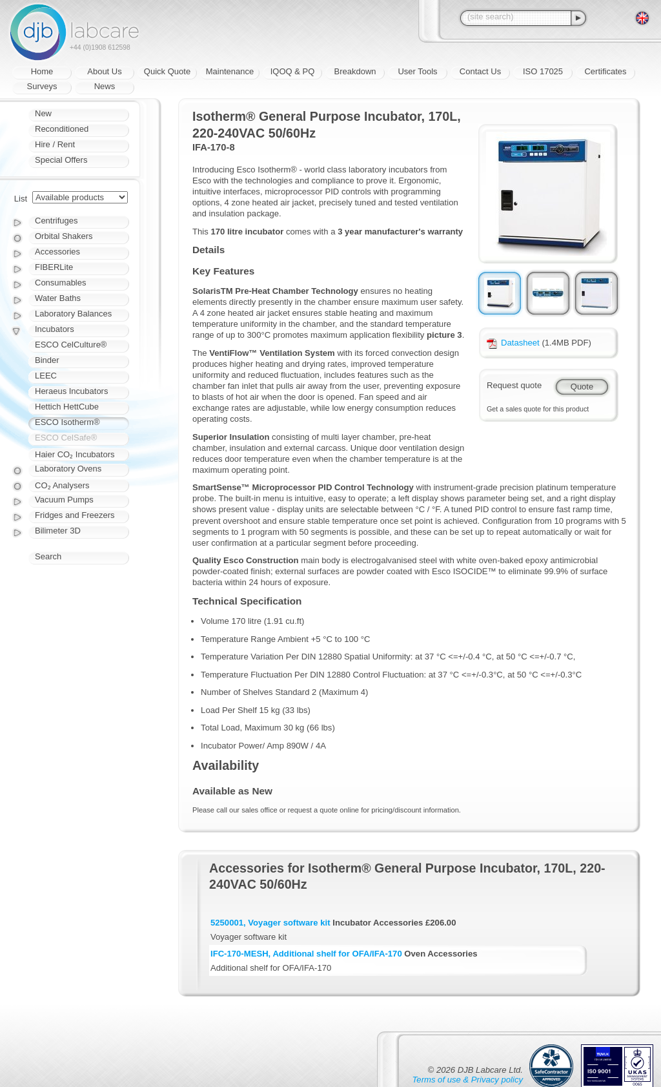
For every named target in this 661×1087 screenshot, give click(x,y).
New (43, 113)
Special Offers (61, 160)
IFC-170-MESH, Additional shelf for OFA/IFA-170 (306, 953)
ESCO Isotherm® (67, 422)
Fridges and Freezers (75, 515)
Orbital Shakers (64, 236)
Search (48, 556)
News (105, 86)
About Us (104, 71)
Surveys (42, 86)
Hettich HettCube (67, 406)
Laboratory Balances (73, 313)
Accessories (57, 251)
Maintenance (230, 71)
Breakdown (355, 71)
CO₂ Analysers (62, 485)
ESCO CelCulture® (71, 344)
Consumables (60, 282)
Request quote (514, 385)
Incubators (54, 329)
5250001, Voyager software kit (270, 922)
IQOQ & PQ (292, 71)
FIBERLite (54, 267)
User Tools (417, 71)
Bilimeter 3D (58, 530)
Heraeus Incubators (71, 391)
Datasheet (513, 342)
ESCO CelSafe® (66, 437)
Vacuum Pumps (64, 499)
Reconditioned (61, 129)
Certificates (605, 71)
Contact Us (480, 71)
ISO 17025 (543, 71)
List (20, 198)
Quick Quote (167, 71)
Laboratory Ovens (68, 468)
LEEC (46, 375)
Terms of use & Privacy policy (467, 1079)
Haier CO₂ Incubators (75, 454)
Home (42, 71)
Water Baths (58, 298)
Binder (47, 360)
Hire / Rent (55, 144)
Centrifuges (56, 220)
